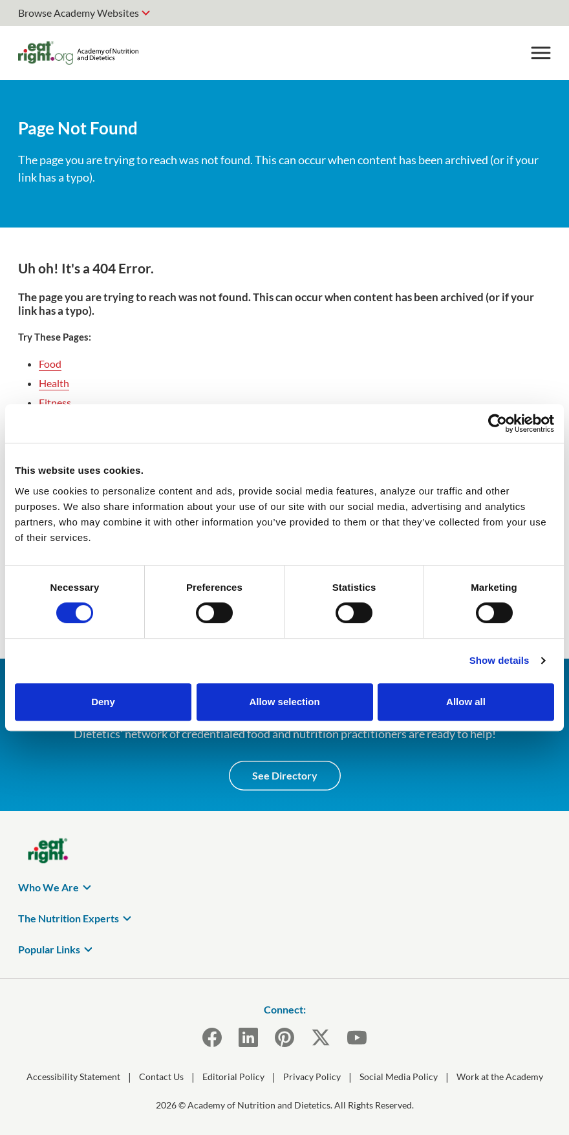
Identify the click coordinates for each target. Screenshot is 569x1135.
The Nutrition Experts (68, 918)
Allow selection (284, 701)
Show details (499, 660)
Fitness (55, 402)
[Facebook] (212, 1037)
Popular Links (49, 949)
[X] (321, 1037)
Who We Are (48, 887)
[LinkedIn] (248, 1037)
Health (54, 383)
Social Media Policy (399, 1076)
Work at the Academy (499, 1076)
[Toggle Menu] (540, 53)
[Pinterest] (284, 1037)
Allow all (466, 701)
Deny (103, 701)
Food (50, 363)
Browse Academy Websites (78, 12)
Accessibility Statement (73, 1076)
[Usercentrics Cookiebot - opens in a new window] (497, 423)
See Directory (284, 775)
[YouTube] (357, 1037)
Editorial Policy (233, 1076)
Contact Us (161, 1076)
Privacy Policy (312, 1076)
